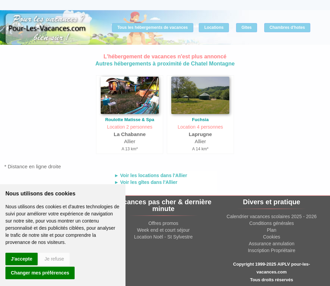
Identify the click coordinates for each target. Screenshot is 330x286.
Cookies (271, 237)
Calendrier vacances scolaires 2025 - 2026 (271, 216)
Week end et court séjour (163, 230)
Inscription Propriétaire (271, 250)
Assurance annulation (271, 243)
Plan (271, 230)
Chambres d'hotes (287, 27)
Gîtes (246, 27)
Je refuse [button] (54, 259)
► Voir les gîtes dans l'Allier (146, 182)
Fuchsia (200, 119)
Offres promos (163, 223)
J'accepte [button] (21, 259)
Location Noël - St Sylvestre (163, 237)
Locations (214, 27)
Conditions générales (271, 223)
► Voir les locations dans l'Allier (150, 175)
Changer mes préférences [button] (40, 272)
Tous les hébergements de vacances (152, 27)
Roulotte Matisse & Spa (129, 119)
